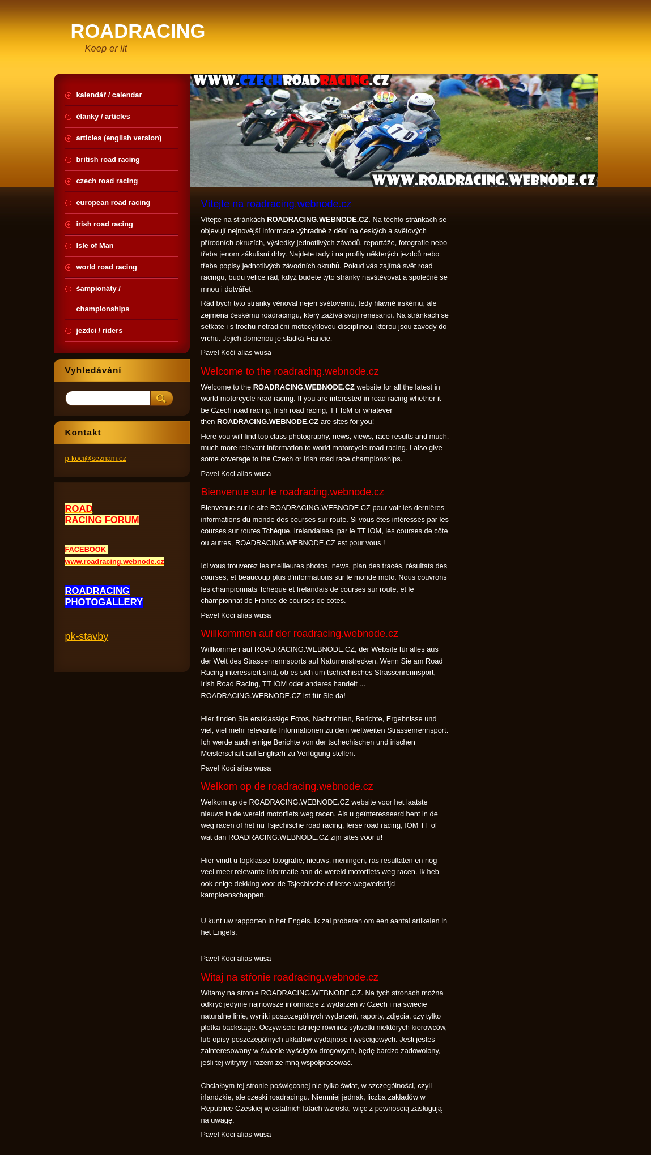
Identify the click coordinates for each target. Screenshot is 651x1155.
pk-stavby (87, 636)
